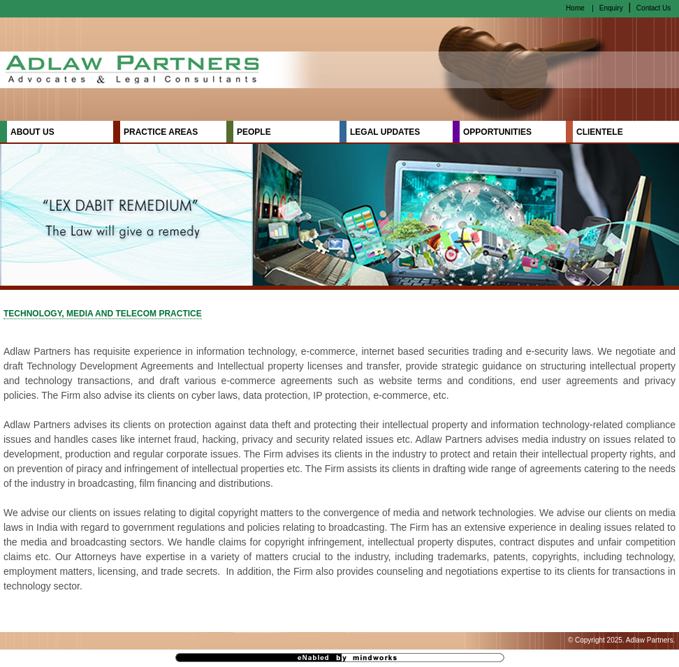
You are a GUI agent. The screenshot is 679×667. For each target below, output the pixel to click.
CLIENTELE (599, 132)
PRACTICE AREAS (161, 132)
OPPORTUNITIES (497, 132)
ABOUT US (32, 132)
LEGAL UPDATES (385, 132)
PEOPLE (254, 132)
